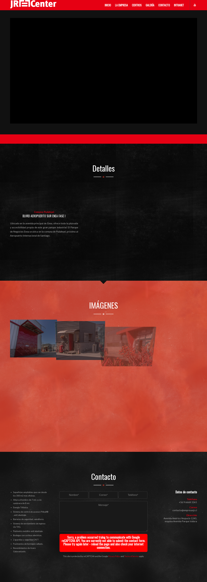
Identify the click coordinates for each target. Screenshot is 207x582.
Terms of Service (131, 556)
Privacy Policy (114, 556)
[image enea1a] (33, 338)
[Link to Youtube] (194, 5)
